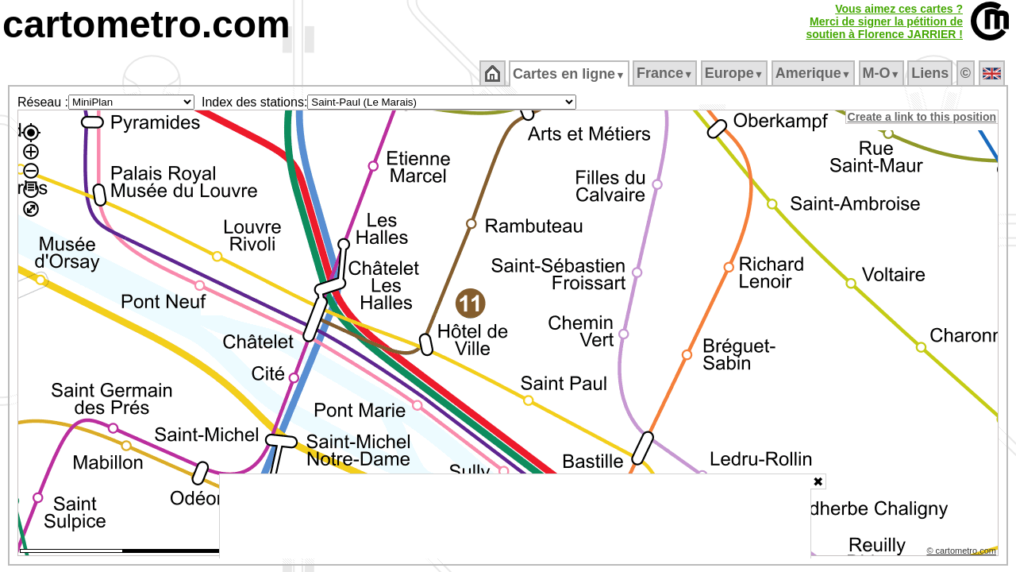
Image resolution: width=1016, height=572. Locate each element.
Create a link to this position (923, 116)
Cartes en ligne (570, 74)
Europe (735, 73)
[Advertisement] (515, 516)
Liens (931, 73)
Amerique (814, 73)
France (665, 73)
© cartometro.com (963, 553)
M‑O (882, 73)
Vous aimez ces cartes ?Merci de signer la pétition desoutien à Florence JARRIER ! (884, 21)
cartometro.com (146, 24)
